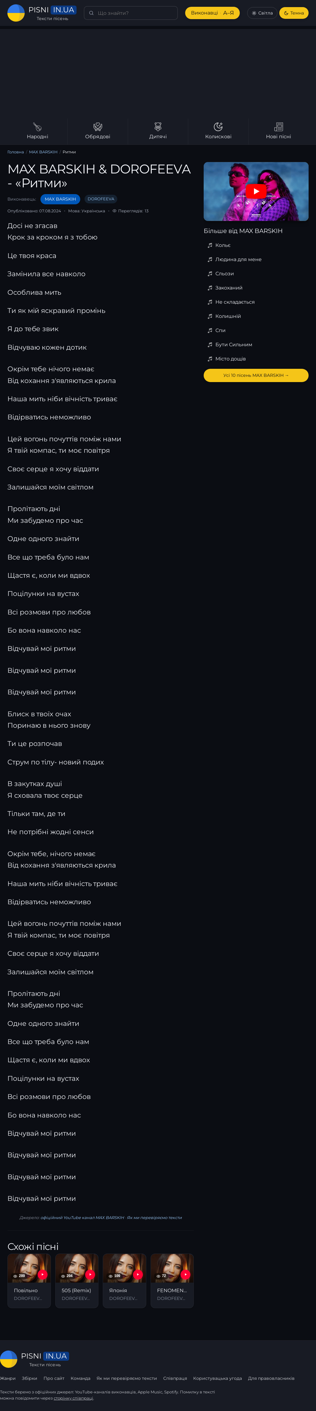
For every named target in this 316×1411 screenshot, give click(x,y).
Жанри (8, 1378)
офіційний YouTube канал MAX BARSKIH (82, 1217)
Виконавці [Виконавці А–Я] (212, 13)
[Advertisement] (158, 72)
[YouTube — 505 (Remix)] (90, 1275)
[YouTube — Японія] (138, 1275)
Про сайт (54, 1378)
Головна (15, 151)
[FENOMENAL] (172, 1281)
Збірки (29, 1378)
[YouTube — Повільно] (43, 1275)
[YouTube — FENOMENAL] (185, 1275)
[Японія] (124, 1281)
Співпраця (175, 1378)
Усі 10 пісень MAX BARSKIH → (256, 375)
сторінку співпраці (73, 1398)
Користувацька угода (217, 1378)
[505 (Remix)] (77, 1281)
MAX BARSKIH (43, 151)
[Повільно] (29, 1281)
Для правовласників (271, 1378)
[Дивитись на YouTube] (256, 191)
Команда (80, 1378)
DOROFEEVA (101, 198)
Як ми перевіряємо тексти (154, 1217)
